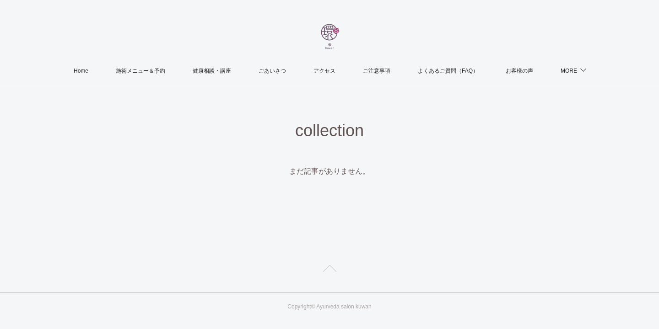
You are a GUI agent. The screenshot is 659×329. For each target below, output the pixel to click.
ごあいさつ (272, 71)
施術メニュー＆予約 (140, 71)
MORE (569, 71)
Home (81, 71)
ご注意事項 (376, 71)
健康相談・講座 (212, 71)
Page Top (329, 270)
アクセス (324, 71)
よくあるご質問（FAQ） (448, 71)
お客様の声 (519, 71)
